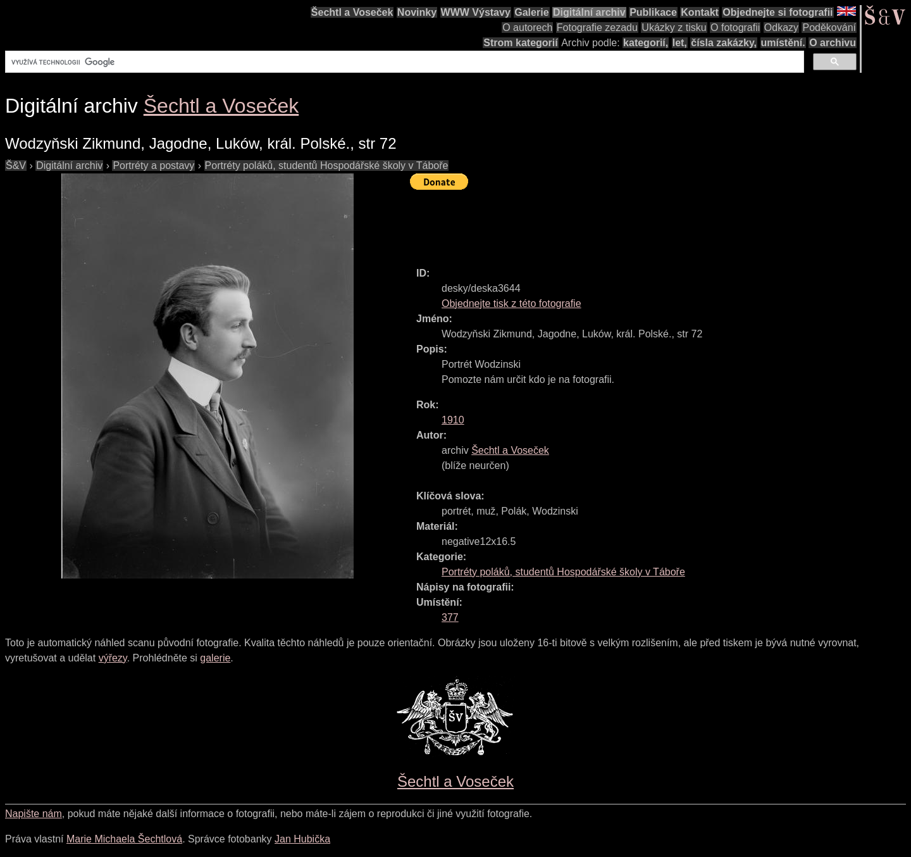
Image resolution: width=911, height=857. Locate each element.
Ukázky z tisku (673, 27)
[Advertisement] (640, 222)
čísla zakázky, (724, 42)
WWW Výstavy (476, 12)
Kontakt (700, 12)
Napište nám (33, 813)
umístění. (783, 42)
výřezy (113, 658)
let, (679, 42)
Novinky (417, 12)
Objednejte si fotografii (777, 12)
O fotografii (735, 27)
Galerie (531, 12)
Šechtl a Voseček (352, 12)
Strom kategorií (520, 42)
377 (450, 617)
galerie (215, 658)
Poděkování (829, 27)
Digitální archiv (589, 12)
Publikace (653, 12)
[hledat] (403, 62)
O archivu (832, 42)
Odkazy (781, 27)
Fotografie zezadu (597, 27)
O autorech (527, 27)
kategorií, (645, 42)
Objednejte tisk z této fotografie (511, 303)
